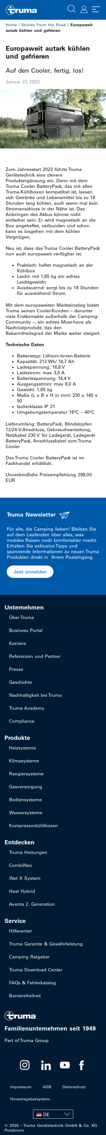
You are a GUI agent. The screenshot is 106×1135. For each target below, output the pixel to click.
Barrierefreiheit (25, 995)
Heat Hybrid (22, 891)
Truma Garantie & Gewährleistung (46, 944)
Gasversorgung (25, 786)
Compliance (21, 721)
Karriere (17, 643)
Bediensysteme (25, 799)
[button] (71, 8)
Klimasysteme (24, 761)
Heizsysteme (22, 748)
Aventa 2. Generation (32, 904)
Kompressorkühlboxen (33, 825)
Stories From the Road (43, 24)
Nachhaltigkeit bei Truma (35, 695)
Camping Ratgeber (29, 957)
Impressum (20, 1086)
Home (11, 24)
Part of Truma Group (27, 1040)
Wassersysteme (25, 812)
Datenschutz (74, 1086)
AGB (47, 1086)
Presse (16, 669)
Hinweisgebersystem (30, 1098)
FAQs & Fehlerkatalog (32, 982)
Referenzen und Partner (34, 656)
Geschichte (20, 682)
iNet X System (24, 878)
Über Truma (21, 617)
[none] (53, 1114)
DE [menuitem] (46, 1114)
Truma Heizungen (28, 852)
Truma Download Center (35, 969)
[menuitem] (53, 1114)
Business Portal (25, 630)
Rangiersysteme (26, 773)
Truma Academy (26, 708)
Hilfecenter (20, 931)
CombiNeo (20, 865)
